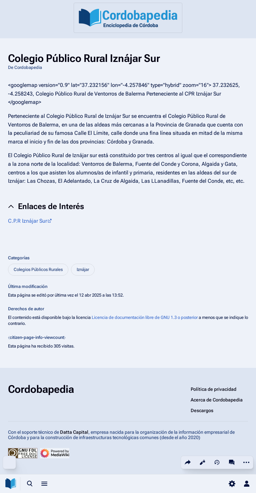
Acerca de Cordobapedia (217, 399)
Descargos (202, 410)
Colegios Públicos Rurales (38, 269)
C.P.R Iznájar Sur (27, 221)
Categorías (19, 257)
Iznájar (83, 269)
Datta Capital (74, 432)
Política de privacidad (213, 389)
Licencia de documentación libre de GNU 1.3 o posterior (145, 317)
